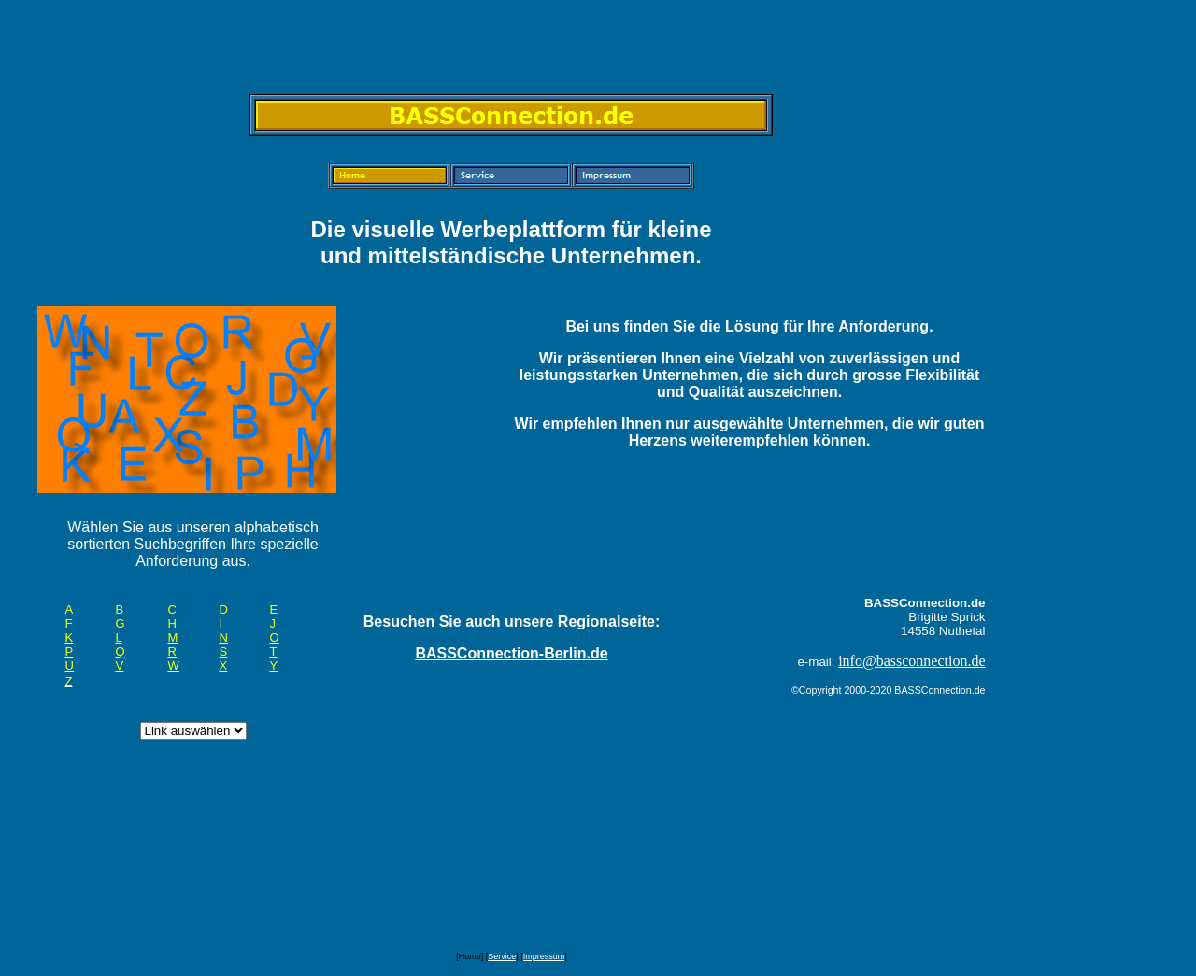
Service (502, 956)
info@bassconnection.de (911, 661)
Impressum (544, 956)
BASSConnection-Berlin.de (511, 653)
